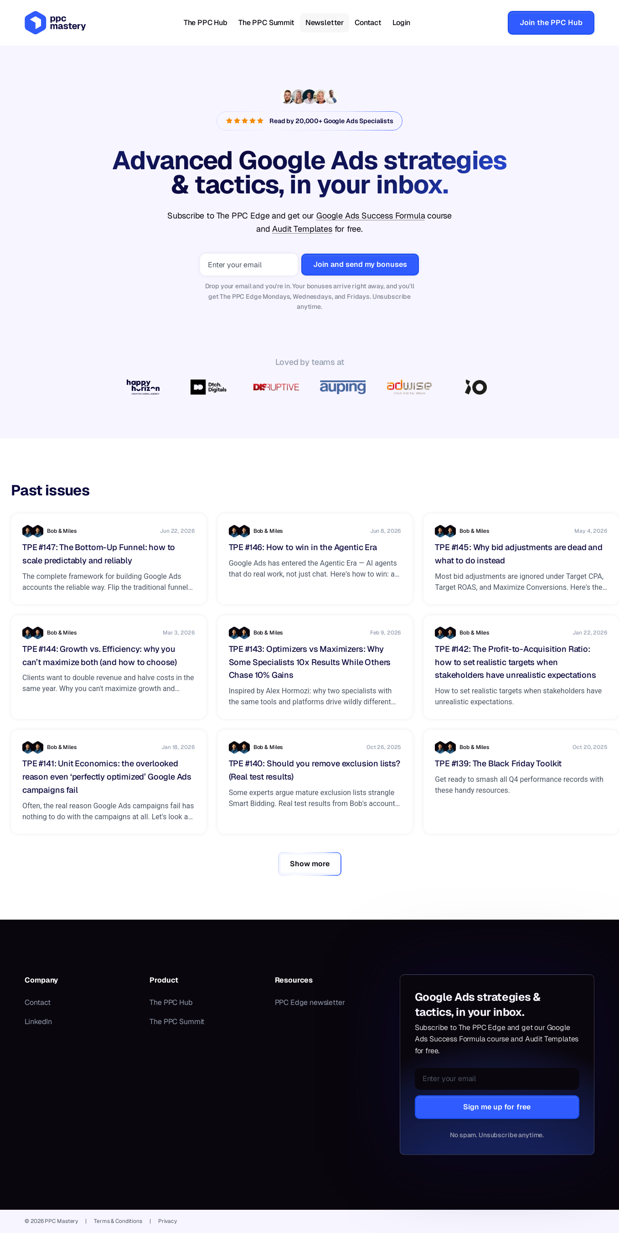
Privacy (167, 1221)
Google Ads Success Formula (370, 215)
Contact (368, 22)
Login (401, 22)
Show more (310, 864)
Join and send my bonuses (360, 264)
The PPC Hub (205, 22)
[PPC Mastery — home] (55, 22)
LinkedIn (38, 1021)
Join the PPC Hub (551, 22)
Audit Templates (302, 229)
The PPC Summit (266, 22)
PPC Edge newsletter (310, 1002)
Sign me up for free (497, 1107)
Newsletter (324, 22)
